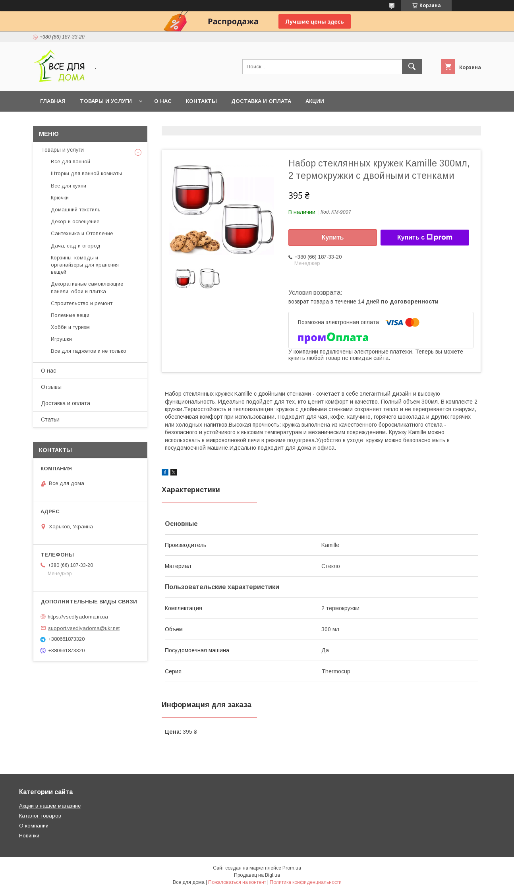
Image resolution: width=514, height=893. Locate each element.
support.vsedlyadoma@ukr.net (84, 628)
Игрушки (61, 339)
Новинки (29, 836)
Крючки (60, 198)
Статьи (50, 419)
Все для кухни (68, 186)
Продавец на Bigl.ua (257, 875)
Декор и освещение (75, 221)
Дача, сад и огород (75, 246)
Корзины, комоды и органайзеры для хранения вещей (85, 265)
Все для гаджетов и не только (88, 351)
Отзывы (51, 387)
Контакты (201, 101)
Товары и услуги (106, 101)
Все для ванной (70, 161)
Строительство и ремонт (81, 303)
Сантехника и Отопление (82, 233)
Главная (53, 101)
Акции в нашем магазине (50, 806)
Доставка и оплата (261, 101)
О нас (163, 101)
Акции (314, 101)
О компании (33, 826)
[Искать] (412, 66)
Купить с (424, 237)
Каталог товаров (40, 816)
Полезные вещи (70, 315)
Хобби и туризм (70, 327)
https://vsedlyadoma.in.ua (78, 617)
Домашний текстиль (75, 210)
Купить (333, 237)
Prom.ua (291, 868)
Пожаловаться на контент (237, 882)
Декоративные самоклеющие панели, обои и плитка (87, 287)
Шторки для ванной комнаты (86, 173)
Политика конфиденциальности (306, 882)
